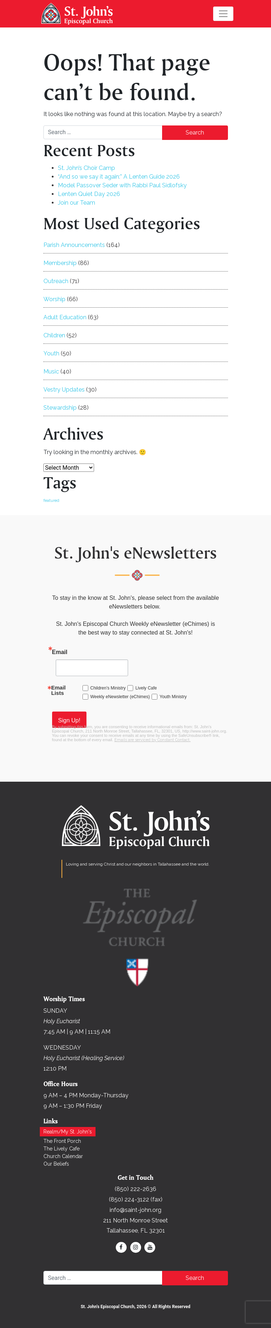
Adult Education (64, 317)
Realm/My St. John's (67, 1132)
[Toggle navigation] (223, 14)
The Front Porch (62, 1141)
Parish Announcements (74, 245)
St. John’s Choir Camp (86, 168)
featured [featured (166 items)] (51, 500)
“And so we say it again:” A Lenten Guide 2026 (119, 176)
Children (54, 335)
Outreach (55, 281)
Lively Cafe (146, 688)
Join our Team (76, 202)
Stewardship (60, 407)
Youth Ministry (173, 696)
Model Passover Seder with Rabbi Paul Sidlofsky (122, 185)
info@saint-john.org (135, 1210)
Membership (60, 263)
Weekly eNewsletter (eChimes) (120, 696)
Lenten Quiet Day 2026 (89, 194)
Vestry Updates (64, 389)
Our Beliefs (56, 1164)
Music (51, 371)
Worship (54, 299)
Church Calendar (63, 1156)
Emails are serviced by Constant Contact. (152, 740)
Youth (51, 353)
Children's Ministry (108, 688)
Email (60, 652)
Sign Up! (69, 720)
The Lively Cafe (61, 1149)
